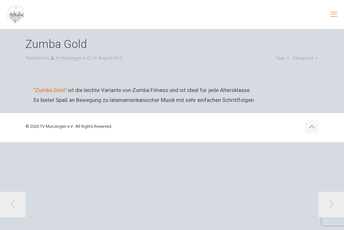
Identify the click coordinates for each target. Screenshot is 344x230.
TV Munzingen (68, 58)
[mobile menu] (333, 14)
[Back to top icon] (311, 127)
